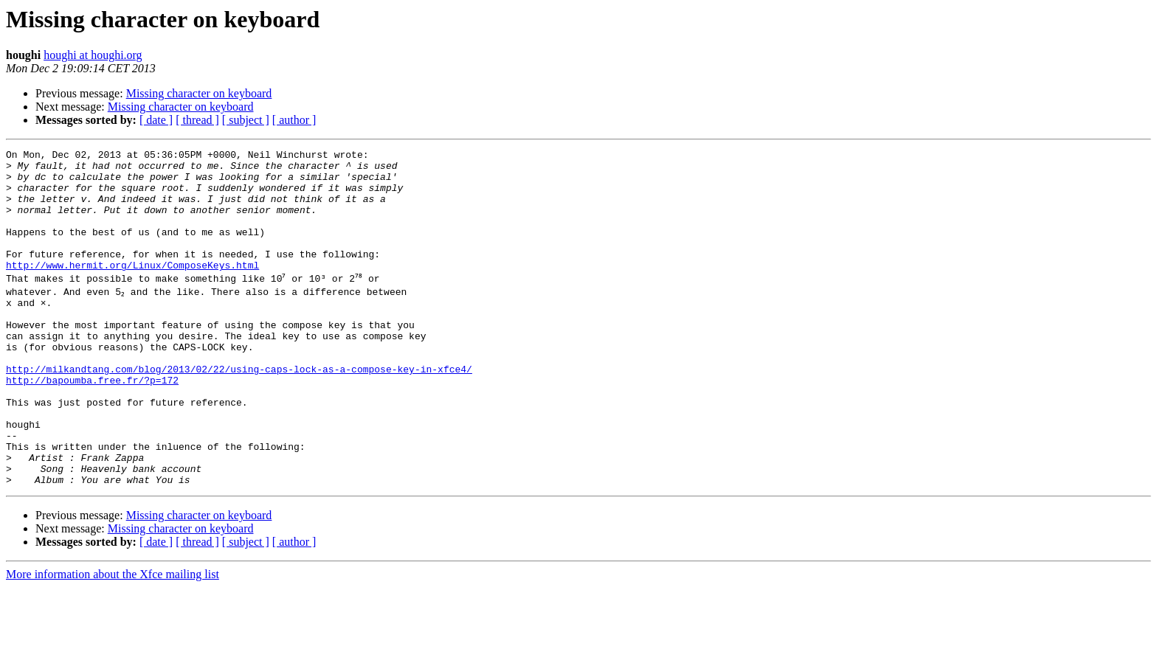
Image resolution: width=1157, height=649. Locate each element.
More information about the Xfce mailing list (112, 636)
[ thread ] (197, 120)
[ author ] (294, 120)
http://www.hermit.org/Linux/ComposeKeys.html (132, 289)
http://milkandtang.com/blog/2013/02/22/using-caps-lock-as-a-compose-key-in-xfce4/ (239, 408)
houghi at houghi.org (93, 55)
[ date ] (156, 120)
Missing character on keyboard (199, 93)
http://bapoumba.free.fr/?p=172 (92, 421)
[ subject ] (245, 120)
